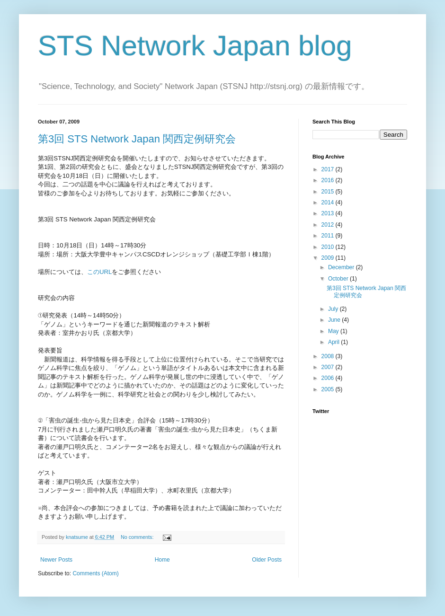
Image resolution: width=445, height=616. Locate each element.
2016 (328, 180)
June (335, 320)
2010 (328, 247)
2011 (328, 235)
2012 (328, 224)
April (334, 342)
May (334, 331)
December (342, 267)
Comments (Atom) (95, 573)
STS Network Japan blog (195, 46)
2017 (328, 169)
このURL (99, 271)
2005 (328, 389)
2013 (328, 213)
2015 (328, 191)
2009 (328, 258)
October (339, 278)
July (334, 309)
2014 (328, 202)
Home (162, 559)
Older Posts (267, 559)
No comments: (138, 537)
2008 (328, 356)
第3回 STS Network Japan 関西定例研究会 (137, 139)
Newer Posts (56, 559)
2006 (328, 378)
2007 (328, 367)
